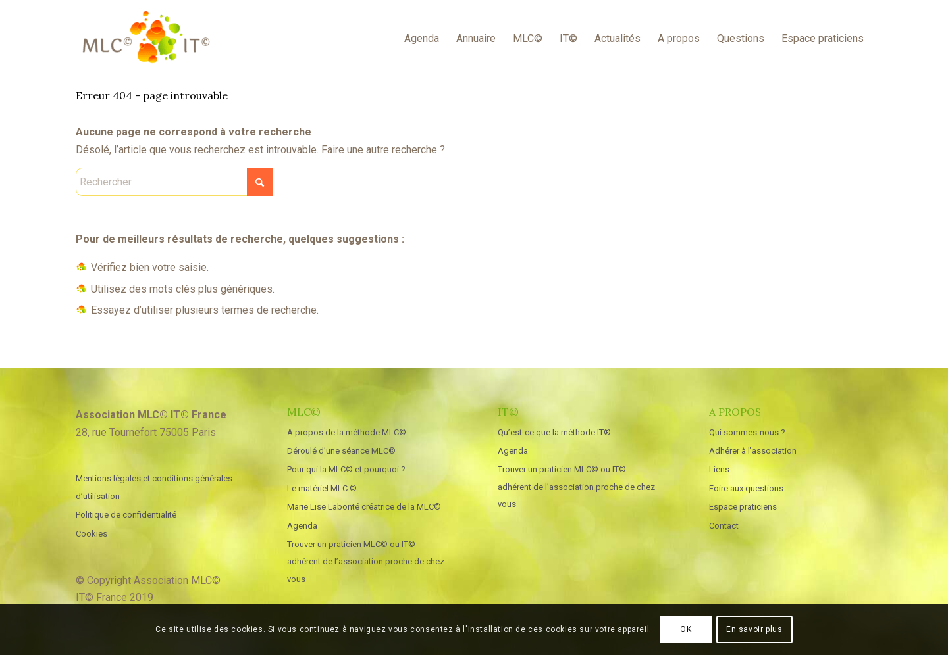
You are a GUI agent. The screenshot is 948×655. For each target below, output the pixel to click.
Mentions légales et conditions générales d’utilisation (154, 486)
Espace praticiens (743, 507)
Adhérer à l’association (753, 451)
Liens (719, 469)
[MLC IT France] (146, 39)
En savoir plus (754, 629)
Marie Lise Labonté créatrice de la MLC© (364, 507)
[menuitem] (422, 39)
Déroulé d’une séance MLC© (341, 451)
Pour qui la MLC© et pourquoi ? (346, 469)
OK (685, 629)
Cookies (91, 534)
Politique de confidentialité (126, 515)
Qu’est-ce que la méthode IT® (554, 432)
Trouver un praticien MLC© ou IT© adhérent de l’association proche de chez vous (365, 561)
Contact (724, 526)
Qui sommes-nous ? (747, 432)
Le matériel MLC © (322, 488)
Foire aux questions (746, 488)
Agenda (302, 526)
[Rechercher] (174, 182)
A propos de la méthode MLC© (346, 432)
